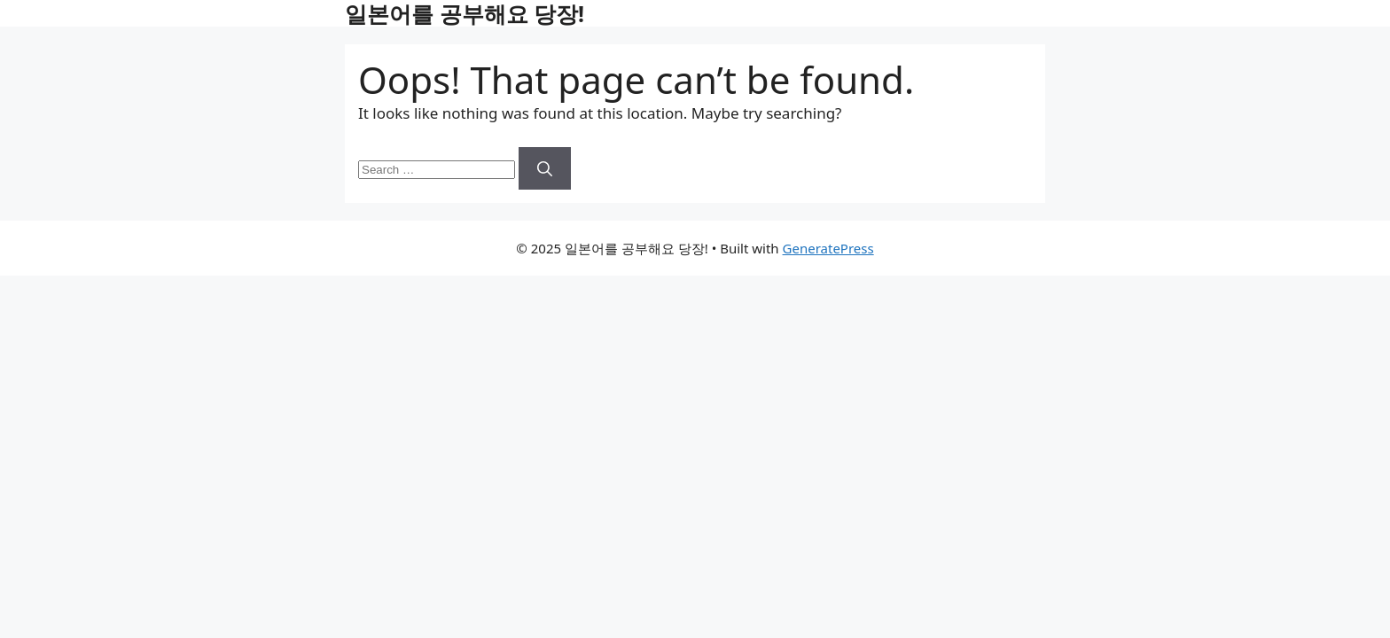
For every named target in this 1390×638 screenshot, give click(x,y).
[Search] (545, 168)
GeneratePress (828, 248)
